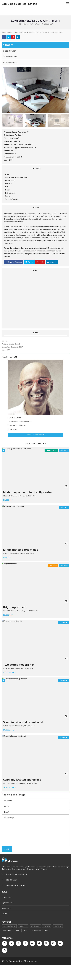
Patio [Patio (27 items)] (17, 930)
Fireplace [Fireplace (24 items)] (47, 926)
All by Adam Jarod (35, 435)
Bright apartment (15, 607)
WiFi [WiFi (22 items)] (46, 930)
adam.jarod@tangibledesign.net (20, 421)
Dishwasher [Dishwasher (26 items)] (35, 926)
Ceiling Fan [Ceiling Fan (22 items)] (23, 926)
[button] (65, 89)
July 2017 (5, 914)
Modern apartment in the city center (27, 492)
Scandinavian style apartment (23, 722)
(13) (34, 32)
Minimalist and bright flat (20, 549)
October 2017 (7, 897)
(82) (7, 32)
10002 (16, 141)
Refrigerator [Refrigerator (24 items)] (36, 930)
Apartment (23, 132)
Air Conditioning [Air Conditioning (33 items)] (9, 926)
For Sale (19, 135)
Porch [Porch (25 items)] (25, 930)
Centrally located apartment (22, 779)
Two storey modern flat (18, 664)
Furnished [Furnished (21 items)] (57, 926)
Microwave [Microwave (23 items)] (7, 930)
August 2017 (6, 908)
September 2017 (7, 903)
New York (14, 138)
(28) (20, 32)
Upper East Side (25, 144)
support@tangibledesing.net (15, 885)
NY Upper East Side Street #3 (23, 147)
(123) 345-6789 (9, 51)
